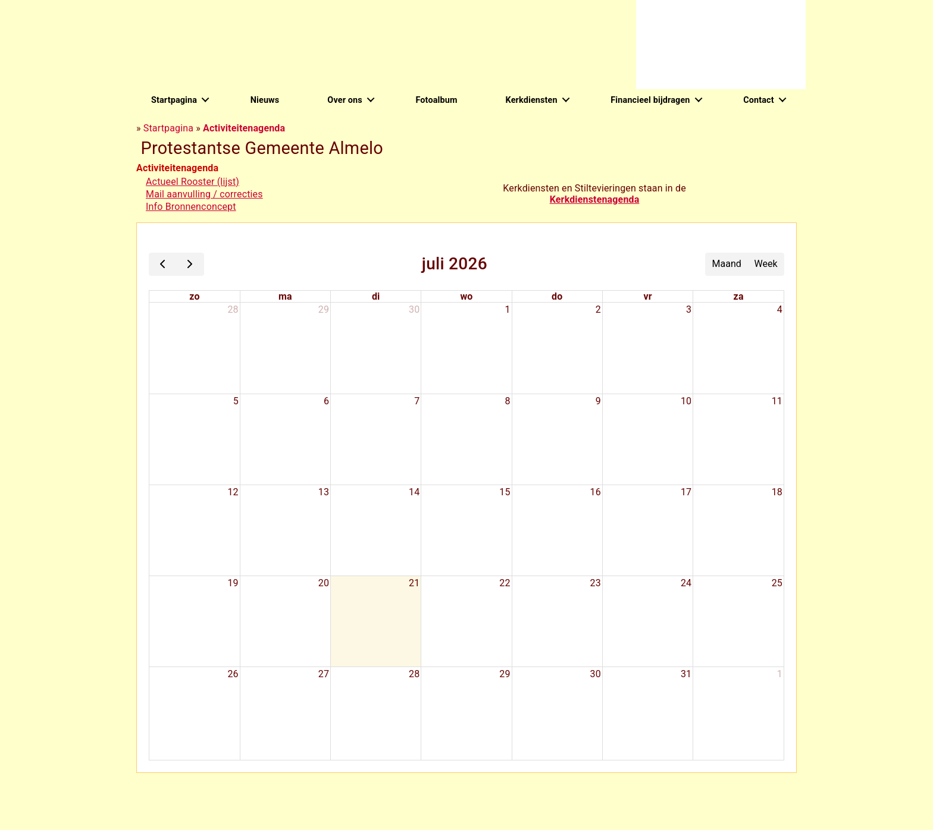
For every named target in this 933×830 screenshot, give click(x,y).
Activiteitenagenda (244, 128)
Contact (758, 100)
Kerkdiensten (532, 100)
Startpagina (174, 100)
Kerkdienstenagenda (595, 199)
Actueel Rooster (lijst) (192, 181)
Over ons (344, 100)
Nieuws (265, 100)
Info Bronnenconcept (191, 206)
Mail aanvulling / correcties (204, 194)
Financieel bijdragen (650, 100)
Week (766, 263)
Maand (726, 263)
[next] (190, 264)
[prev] (163, 264)
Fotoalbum (436, 100)
